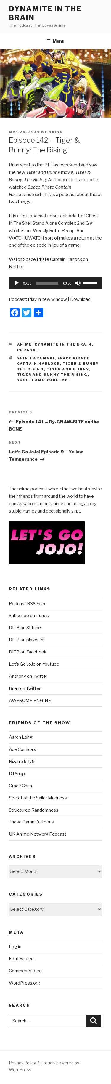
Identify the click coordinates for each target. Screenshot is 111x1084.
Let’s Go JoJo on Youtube (34, 664)
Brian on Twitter (25, 688)
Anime (24, 344)
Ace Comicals (22, 749)
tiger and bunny (68, 369)
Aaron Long (21, 737)
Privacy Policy (22, 1062)
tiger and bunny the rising (52, 374)
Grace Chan (20, 785)
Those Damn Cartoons (31, 822)
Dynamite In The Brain (63, 344)
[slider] (47, 283)
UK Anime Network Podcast (37, 834)
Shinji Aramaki (36, 358)
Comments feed (25, 971)
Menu (55, 41)
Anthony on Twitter (28, 676)
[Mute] (78, 283)
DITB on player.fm (27, 640)
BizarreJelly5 (22, 761)
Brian (56, 132)
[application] (55, 283)
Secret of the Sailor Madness (38, 798)
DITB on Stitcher (25, 627)
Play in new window (47, 299)
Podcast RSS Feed (28, 603)
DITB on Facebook (27, 652)
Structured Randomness (33, 810)
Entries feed (21, 958)
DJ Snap (17, 773)
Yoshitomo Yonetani (43, 380)
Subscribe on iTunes (29, 615)
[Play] (17, 283)
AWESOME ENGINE (30, 700)
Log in (15, 946)
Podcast (28, 350)
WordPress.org (24, 983)
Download (80, 299)
